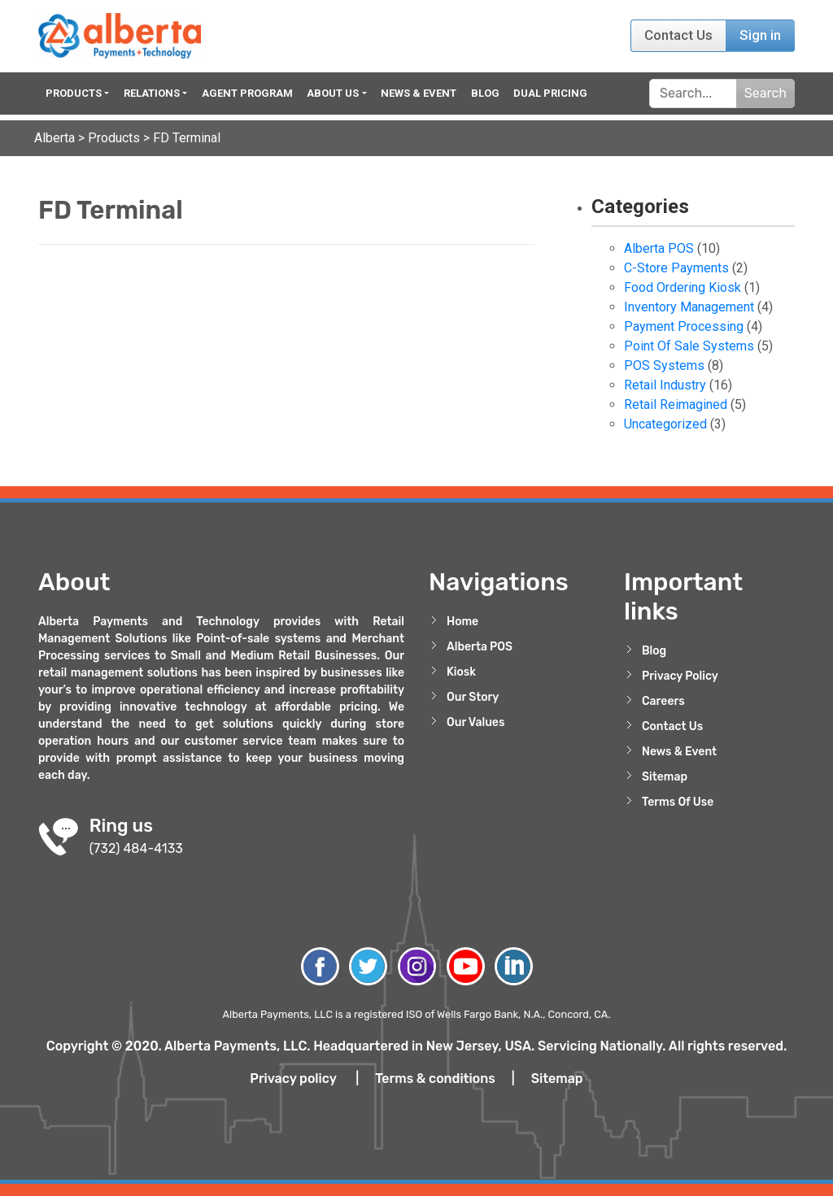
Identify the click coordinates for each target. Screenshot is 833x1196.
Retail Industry (665, 385)
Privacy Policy (680, 676)
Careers (663, 701)
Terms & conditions (435, 1078)
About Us (333, 93)
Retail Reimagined (675, 404)
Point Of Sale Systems (689, 346)
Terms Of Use (677, 802)
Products (74, 93)
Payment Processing (684, 326)
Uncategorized (665, 424)
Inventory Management (689, 307)
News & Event (418, 93)
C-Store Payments (676, 268)
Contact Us (678, 35)
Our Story (473, 697)
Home (462, 621)
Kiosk (461, 672)
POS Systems (664, 365)
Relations (152, 93)
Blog (485, 93)
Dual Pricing (550, 93)
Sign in (760, 35)
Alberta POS (659, 248)
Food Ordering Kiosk (682, 287)
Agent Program (247, 93)
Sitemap (664, 777)
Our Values (475, 722)
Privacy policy (293, 1078)
